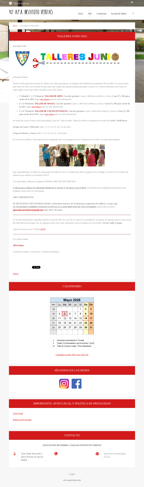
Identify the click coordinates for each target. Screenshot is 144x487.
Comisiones (102, 14)
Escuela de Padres (118, 13)
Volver (15, 274)
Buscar (10, 3)
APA (90, 14)
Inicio (80, 13)
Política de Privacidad (22, 420)
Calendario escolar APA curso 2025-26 (72, 355)
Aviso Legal (18, 413)
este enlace (44, 99)
